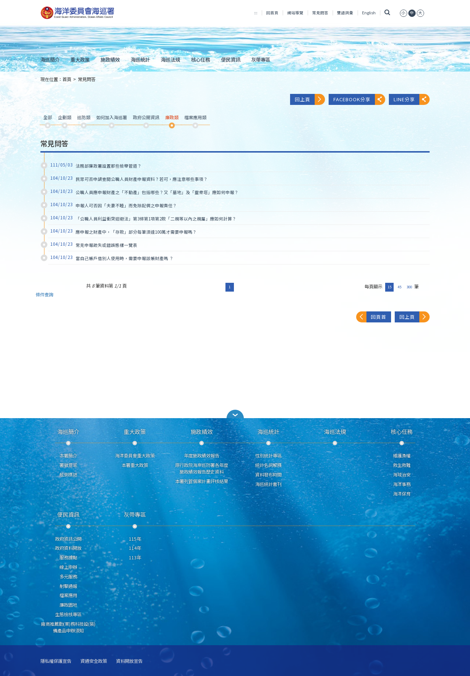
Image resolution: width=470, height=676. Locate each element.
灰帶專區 (260, 59)
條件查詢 (44, 295)
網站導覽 (295, 12)
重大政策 (80, 59)
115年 (135, 539)
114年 (135, 548)
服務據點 (68, 557)
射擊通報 (68, 586)
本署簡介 (68, 455)
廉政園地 (68, 605)
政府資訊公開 (68, 539)
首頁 (66, 79)
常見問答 (320, 12)
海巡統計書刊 (268, 484)
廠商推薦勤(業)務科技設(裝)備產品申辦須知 (68, 627)
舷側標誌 (68, 474)
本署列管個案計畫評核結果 (201, 481)
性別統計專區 (268, 455)
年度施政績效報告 (201, 455)
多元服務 (68, 576)
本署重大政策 (135, 465)
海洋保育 (402, 493)
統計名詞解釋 (268, 465)
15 (389, 286)
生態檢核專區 (68, 614)
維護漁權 (402, 455)
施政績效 (110, 59)
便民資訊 (230, 59)
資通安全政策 (93, 661)
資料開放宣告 (129, 661)
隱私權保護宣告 (55, 661)
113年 (135, 557)
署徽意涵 (68, 465)
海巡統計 (140, 59)
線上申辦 (68, 567)
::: (255, 12)
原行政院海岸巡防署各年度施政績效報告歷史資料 (201, 468)
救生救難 (402, 465)
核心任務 (200, 59)
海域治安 (402, 474)
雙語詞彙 (345, 12)
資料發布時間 (268, 474)
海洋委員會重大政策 (135, 455)
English (369, 12)
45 (399, 286)
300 (409, 286)
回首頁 (272, 12)
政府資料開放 (68, 548)
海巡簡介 (49, 59)
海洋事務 (402, 484)
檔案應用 (68, 595)
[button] (235, 414)
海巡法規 (170, 59)
